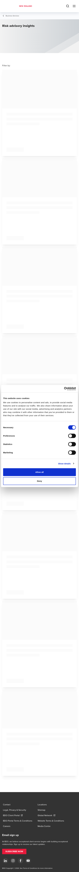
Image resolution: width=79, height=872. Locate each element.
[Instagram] (13, 860)
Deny (39, 481)
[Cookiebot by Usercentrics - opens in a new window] (64, 389)
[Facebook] (20, 860)
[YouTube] (28, 860)
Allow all (39, 472)
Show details (64, 463)
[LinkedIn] (5, 860)
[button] (14, 851)
